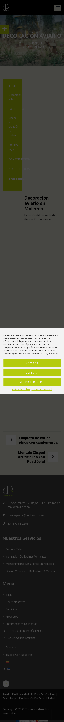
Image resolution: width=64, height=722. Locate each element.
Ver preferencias (32, 382)
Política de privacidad (42, 389)
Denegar (32, 372)
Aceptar (32, 363)
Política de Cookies (21, 389)
